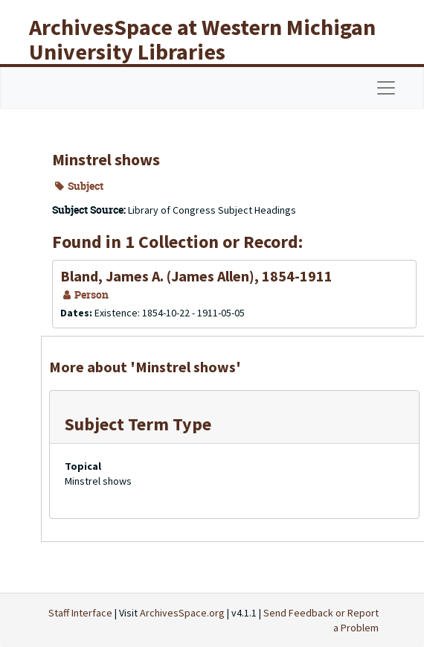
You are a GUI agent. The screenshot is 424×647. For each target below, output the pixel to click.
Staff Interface (80, 612)
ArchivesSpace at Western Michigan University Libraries (202, 39)
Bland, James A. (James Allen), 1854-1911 (196, 276)
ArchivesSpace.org (182, 612)
